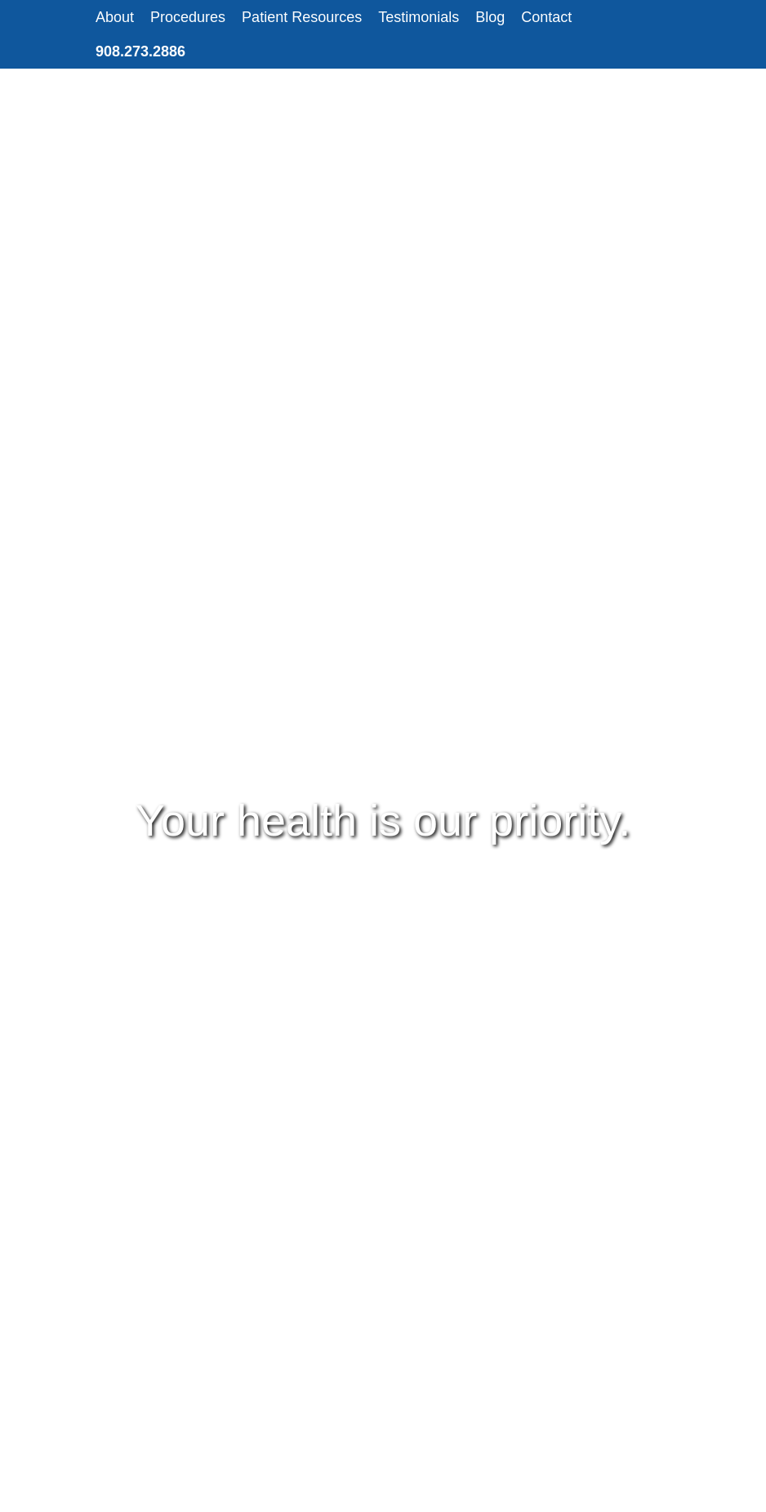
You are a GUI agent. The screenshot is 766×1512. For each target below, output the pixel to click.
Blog (490, 17)
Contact (546, 17)
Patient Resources (302, 17)
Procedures (187, 17)
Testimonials (418, 17)
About (115, 17)
